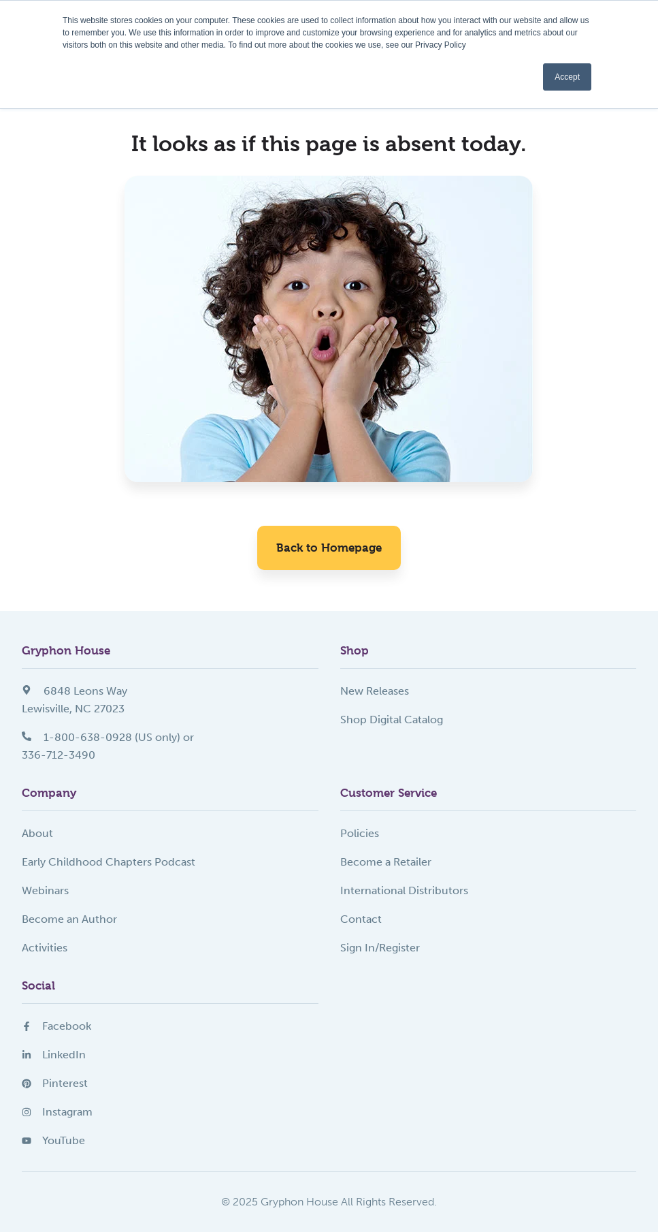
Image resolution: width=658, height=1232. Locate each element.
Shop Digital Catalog (391, 719)
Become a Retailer (385, 861)
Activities (44, 947)
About (37, 833)
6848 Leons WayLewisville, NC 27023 (74, 699)
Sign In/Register (380, 947)
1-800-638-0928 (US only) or (108, 737)
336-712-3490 (58, 754)
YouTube (53, 1140)
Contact (361, 919)
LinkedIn (54, 1054)
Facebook (56, 1026)
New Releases (374, 690)
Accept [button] (567, 77)
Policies (359, 833)
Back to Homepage (329, 547)
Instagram (57, 1111)
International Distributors (404, 890)
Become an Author (69, 919)
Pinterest (55, 1083)
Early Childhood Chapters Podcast (108, 861)
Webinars (45, 890)
